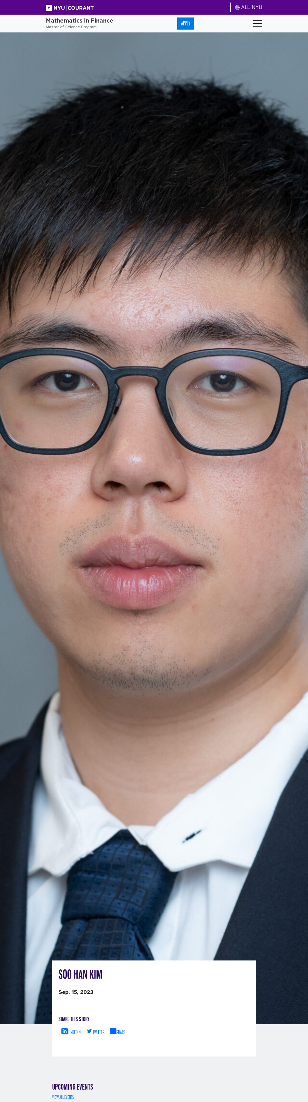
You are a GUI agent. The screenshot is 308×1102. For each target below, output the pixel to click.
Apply (185, 23)
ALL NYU (248, 7)
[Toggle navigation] (257, 23)
